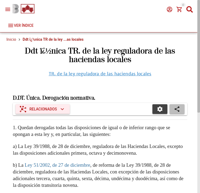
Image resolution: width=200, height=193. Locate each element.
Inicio (11, 39)
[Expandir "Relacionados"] (43, 109)
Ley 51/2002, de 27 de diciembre (57, 165)
